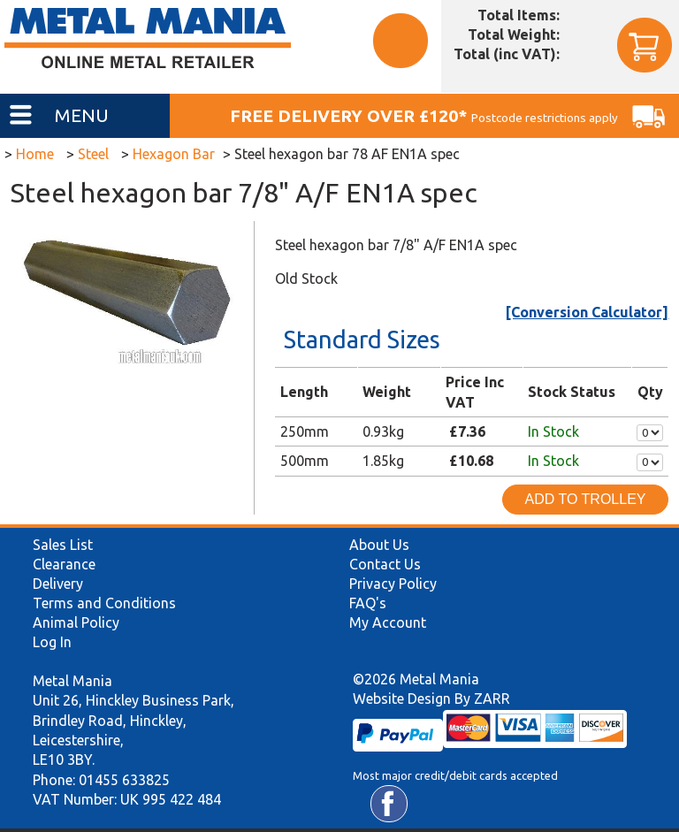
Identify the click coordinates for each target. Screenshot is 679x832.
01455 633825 (124, 780)
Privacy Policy (393, 584)
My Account (387, 622)
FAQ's (367, 603)
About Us (379, 545)
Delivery (58, 584)
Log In (52, 642)
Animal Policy (76, 622)
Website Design (402, 698)
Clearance (64, 564)
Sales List (63, 545)
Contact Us (385, 564)
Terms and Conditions (104, 603)
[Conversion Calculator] (587, 312)
